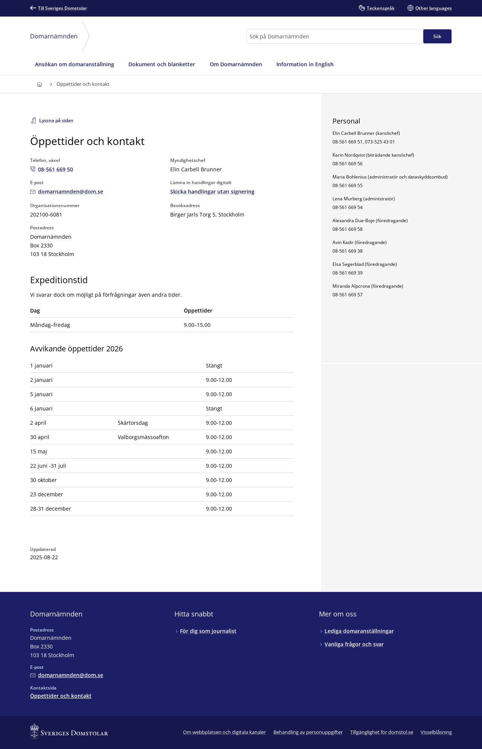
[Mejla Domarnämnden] (66, 191)
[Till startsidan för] (39, 84)
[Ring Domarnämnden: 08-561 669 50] (51, 169)
